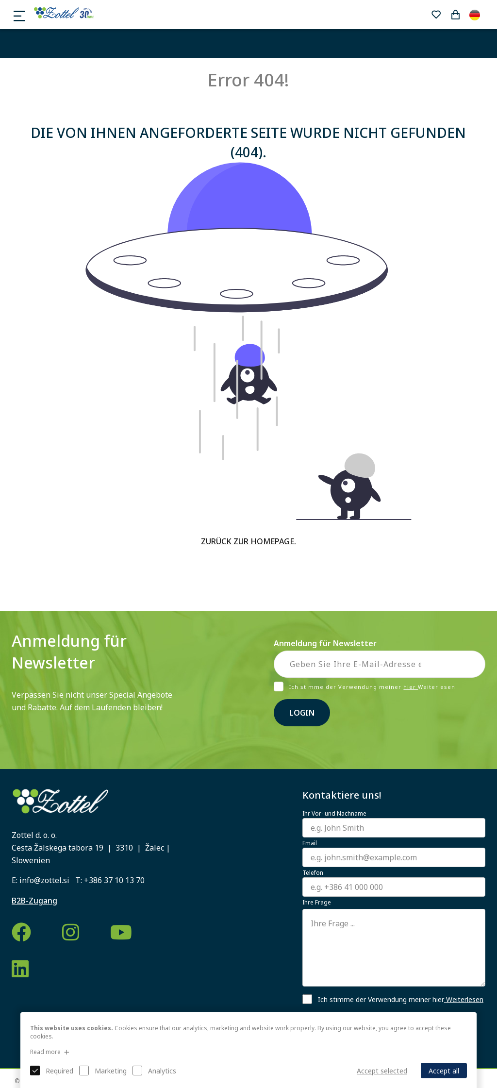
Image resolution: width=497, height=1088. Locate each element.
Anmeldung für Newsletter (325, 643)
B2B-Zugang (34, 900)
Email (309, 843)
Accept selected (382, 1070)
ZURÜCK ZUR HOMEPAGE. (248, 541)
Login (302, 712)
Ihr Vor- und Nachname (334, 814)
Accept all (444, 1070)
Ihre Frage (316, 902)
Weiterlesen (463, 999)
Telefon (312, 873)
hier (410, 686)
